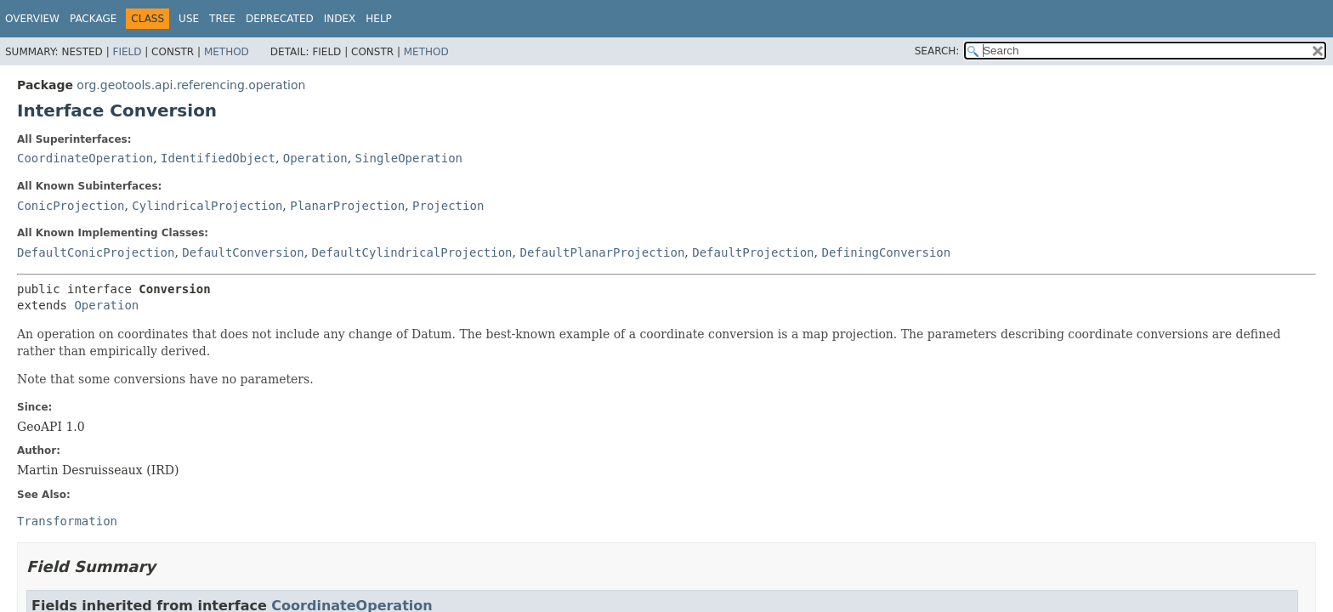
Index (340, 19)
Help (379, 19)
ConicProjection (70, 205)
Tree (222, 19)
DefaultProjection (753, 252)
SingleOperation (408, 158)
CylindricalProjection (207, 205)
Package (93, 19)
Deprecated (280, 19)
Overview (32, 19)
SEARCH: (937, 51)
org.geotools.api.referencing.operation (191, 85)
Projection (448, 205)
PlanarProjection (347, 205)
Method (226, 52)
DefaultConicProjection (95, 252)
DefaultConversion (242, 252)
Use (189, 19)
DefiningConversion (885, 252)
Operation (315, 158)
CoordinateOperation (85, 158)
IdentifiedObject (218, 158)
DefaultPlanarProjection (601, 252)
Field (126, 52)
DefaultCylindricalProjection (412, 252)
